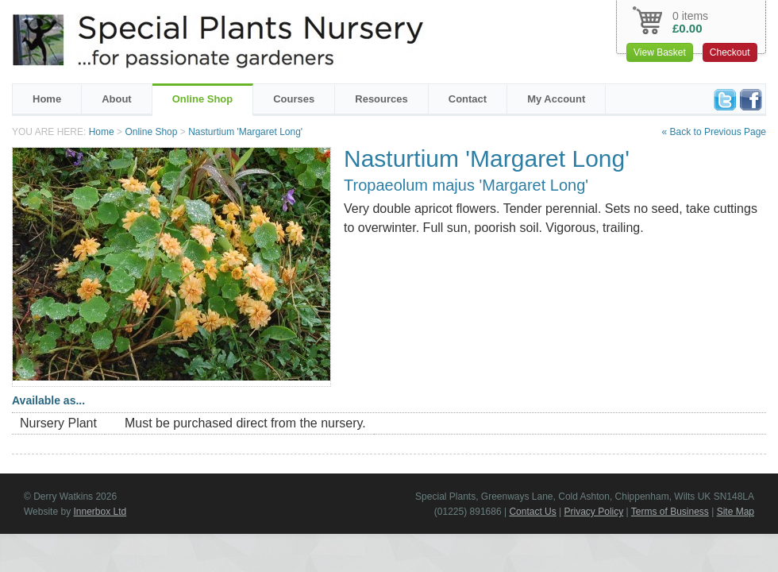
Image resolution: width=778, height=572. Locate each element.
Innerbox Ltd (99, 511)
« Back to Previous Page (714, 131)
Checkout (730, 52)
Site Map (735, 511)
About (117, 99)
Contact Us (532, 511)
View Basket (660, 52)
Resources (381, 99)
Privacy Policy (594, 511)
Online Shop (202, 99)
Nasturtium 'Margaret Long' (245, 131)
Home (47, 99)
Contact (468, 99)
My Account (556, 99)
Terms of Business (670, 511)
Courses (293, 99)
